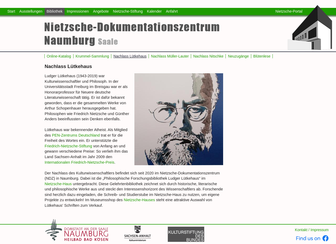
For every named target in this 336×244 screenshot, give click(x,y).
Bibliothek (55, 11)
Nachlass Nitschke (208, 56)
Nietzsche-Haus (58, 184)
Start (11, 11)
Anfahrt (172, 11)
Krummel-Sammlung (92, 56)
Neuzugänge (238, 56)
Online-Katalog (59, 56)
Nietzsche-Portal (288, 11)
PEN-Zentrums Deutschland (76, 135)
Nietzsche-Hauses (139, 200)
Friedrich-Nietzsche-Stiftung (68, 146)
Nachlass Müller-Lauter (170, 56)
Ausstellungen (31, 11)
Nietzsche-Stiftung (128, 11)
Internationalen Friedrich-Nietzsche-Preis (79, 162)
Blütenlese (261, 56)
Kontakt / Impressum (312, 230)
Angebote (101, 11)
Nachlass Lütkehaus (129, 56)
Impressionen (78, 11)
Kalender (154, 11)
